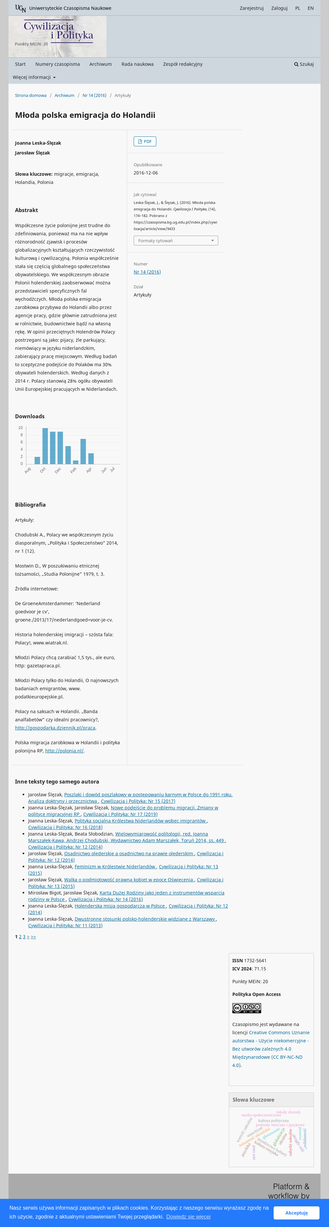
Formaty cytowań (155, 241)
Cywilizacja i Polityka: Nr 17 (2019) (120, 814)
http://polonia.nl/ (64, 751)
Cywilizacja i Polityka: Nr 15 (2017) (138, 801)
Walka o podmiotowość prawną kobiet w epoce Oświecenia (129, 879)
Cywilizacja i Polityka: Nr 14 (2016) (105, 899)
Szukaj (304, 64)
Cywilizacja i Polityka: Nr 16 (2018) (65, 827)
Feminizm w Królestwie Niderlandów (115, 866)
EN (311, 8)
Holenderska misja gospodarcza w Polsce (120, 906)
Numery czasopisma (57, 64)
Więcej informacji (32, 77)
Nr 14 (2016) (94, 95)
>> (33, 936)
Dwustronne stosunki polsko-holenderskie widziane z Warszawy (145, 919)
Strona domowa (31, 95)
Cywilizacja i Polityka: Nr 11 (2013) (65, 925)
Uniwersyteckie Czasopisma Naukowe (63, 8)
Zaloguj (279, 8)
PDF (147, 141)
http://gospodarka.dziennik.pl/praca (55, 728)
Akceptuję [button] (296, 1213)
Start (20, 64)
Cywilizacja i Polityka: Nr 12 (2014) (65, 847)
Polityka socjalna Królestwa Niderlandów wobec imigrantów (141, 821)
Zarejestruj (252, 8)
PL (297, 8)
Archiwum (100, 64)
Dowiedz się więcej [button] (188, 1216)
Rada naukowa (138, 64)
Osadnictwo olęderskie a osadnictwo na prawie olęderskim (129, 853)
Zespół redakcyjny (183, 64)
